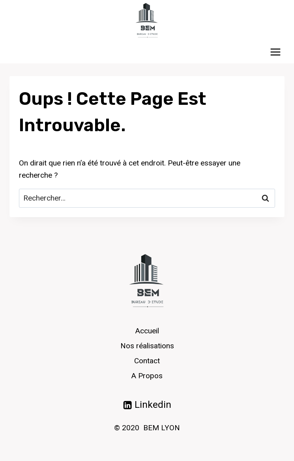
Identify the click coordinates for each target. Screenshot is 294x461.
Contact (147, 360)
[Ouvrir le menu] (275, 52)
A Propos (147, 375)
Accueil (147, 330)
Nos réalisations (147, 345)
